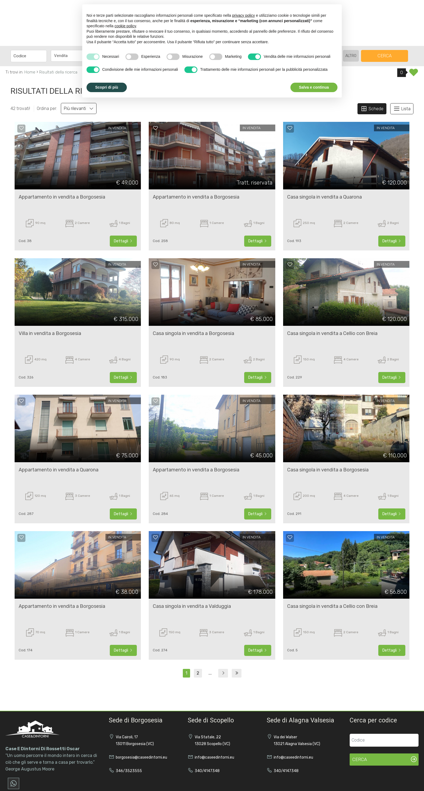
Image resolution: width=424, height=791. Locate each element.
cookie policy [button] (125, 26)
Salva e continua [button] (314, 87)
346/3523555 (129, 771)
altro (350, 55)
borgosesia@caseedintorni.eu (141, 757)
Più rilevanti (79, 108)
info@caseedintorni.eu (214, 757)
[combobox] (74, 56)
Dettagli (123, 241)
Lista (401, 108)
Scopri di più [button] (106, 87)
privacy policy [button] (243, 15)
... (210, 673)
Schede (371, 108)
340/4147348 (207, 771)
